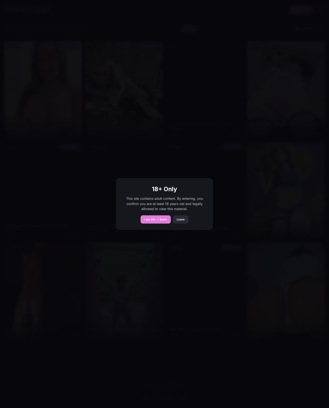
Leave (181, 219)
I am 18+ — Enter (155, 219)
